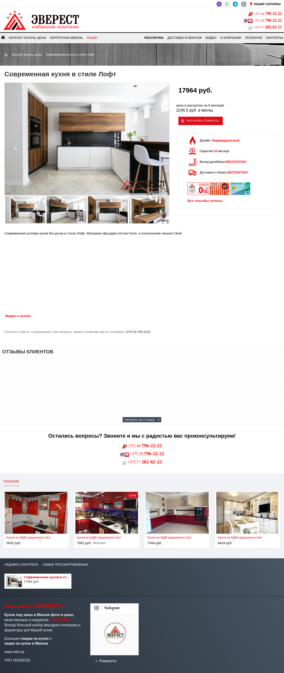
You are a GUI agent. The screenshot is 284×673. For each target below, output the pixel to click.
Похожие (11, 481)
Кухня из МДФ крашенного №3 (169, 537)
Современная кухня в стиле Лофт (47, 577)
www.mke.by (14, 652)
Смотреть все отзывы (139, 419)
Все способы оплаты (205, 203)
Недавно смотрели (21, 564)
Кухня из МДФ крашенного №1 (28, 537)
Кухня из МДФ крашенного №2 (99, 537)
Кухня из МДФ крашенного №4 (240, 537)
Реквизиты (107, 661)
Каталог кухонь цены (27, 54)
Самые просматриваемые (65, 564)
